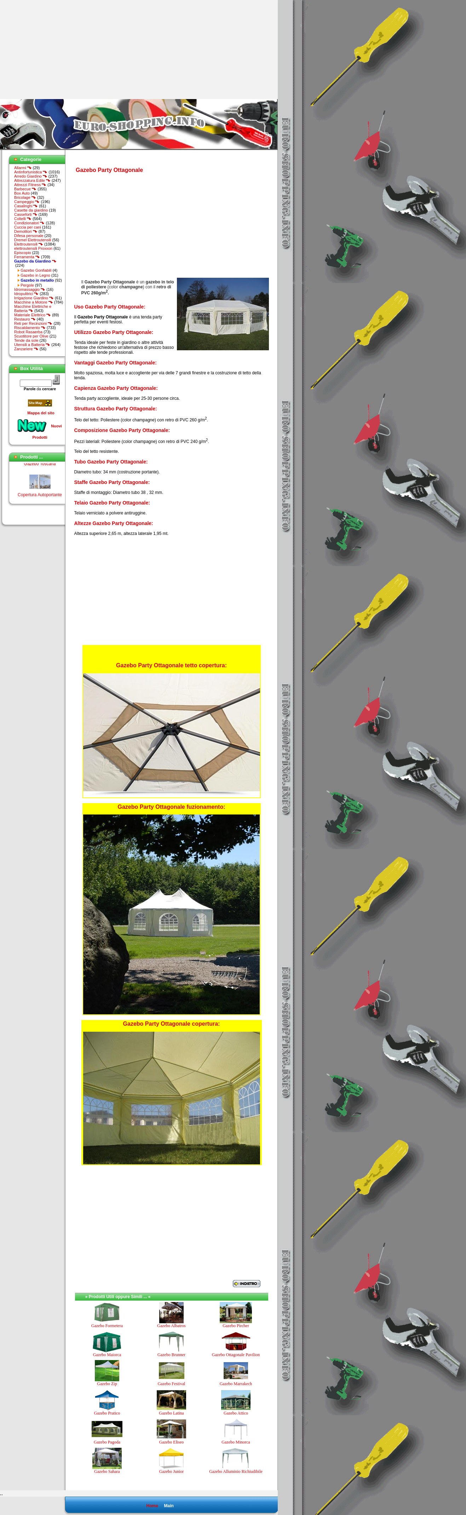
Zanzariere (26, 349)
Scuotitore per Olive (31, 336)
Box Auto (22, 193)
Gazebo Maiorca (107, 1354)
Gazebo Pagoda (107, 1442)
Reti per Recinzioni (33, 323)
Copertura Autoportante (40, 497)
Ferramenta (27, 257)
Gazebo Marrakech (236, 1383)
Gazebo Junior (171, 1471)
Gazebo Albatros (171, 1325)
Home (152, 1505)
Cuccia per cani (27, 227)
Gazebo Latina (171, 1413)
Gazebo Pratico (107, 1413)
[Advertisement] (59, 49)
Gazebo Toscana (40, 465)
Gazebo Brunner (171, 1354)
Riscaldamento (30, 328)
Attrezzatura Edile (32, 180)
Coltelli (22, 219)
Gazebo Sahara (107, 1471)
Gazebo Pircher (236, 1325)
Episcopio (22, 252)
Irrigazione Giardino (34, 298)
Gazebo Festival (171, 1383)
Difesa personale (29, 236)
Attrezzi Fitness (30, 185)
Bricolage (25, 197)
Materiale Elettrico (32, 315)
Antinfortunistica (30, 172)
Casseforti (26, 214)
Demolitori (26, 231)
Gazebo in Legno (35, 275)
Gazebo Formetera (107, 1325)
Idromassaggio (29, 289)
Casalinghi (26, 206)
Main (168, 1505)
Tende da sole (26, 340)
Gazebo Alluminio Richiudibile (236, 1471)
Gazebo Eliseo (171, 1442)
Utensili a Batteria (32, 344)
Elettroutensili (28, 244)
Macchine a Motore (33, 302)
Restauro (25, 319)
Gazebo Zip (107, 1383)
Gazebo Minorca (236, 1442)
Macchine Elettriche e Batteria (32, 308)
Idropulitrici (26, 294)
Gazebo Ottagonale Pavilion (236, 1354)
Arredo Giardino (30, 176)
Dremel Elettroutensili (32, 240)
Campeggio (27, 202)
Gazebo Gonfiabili (36, 270)
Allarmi (23, 168)
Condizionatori (29, 223)
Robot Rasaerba (28, 332)
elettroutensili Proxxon (33, 248)
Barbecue (25, 189)
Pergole (27, 285)
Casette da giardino (31, 210)
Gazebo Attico (236, 1413)
